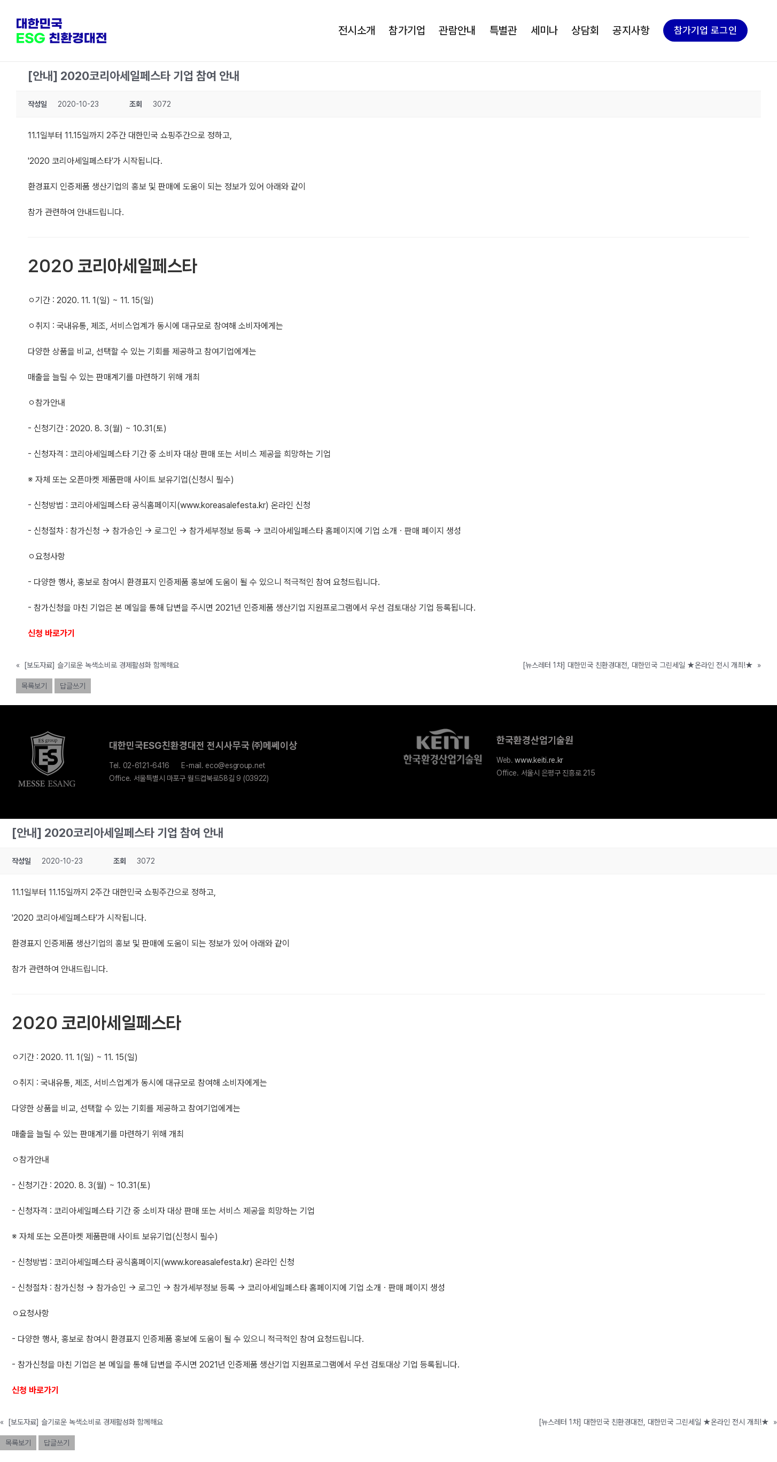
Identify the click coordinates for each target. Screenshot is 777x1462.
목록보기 (34, 686)
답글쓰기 (73, 686)
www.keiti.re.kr (539, 760)
